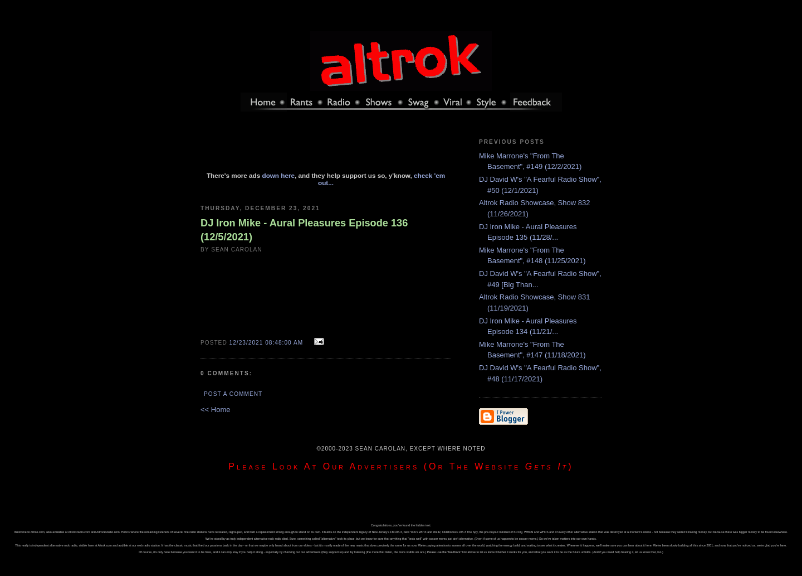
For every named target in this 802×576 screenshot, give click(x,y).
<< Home (215, 409)
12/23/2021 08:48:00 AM (266, 343)
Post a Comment (233, 394)
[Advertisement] (326, 146)
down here (278, 175)
